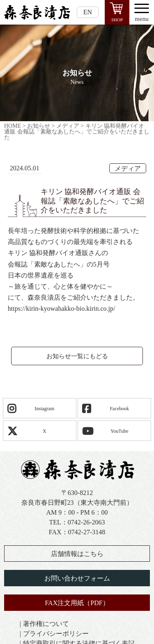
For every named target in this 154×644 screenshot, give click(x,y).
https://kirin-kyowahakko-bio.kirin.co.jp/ (61, 308)
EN (87, 12)
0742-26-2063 (86, 522)
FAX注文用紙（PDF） (77, 602)
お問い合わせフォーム (77, 578)
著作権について (46, 623)
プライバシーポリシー (56, 633)
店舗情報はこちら (77, 553)
